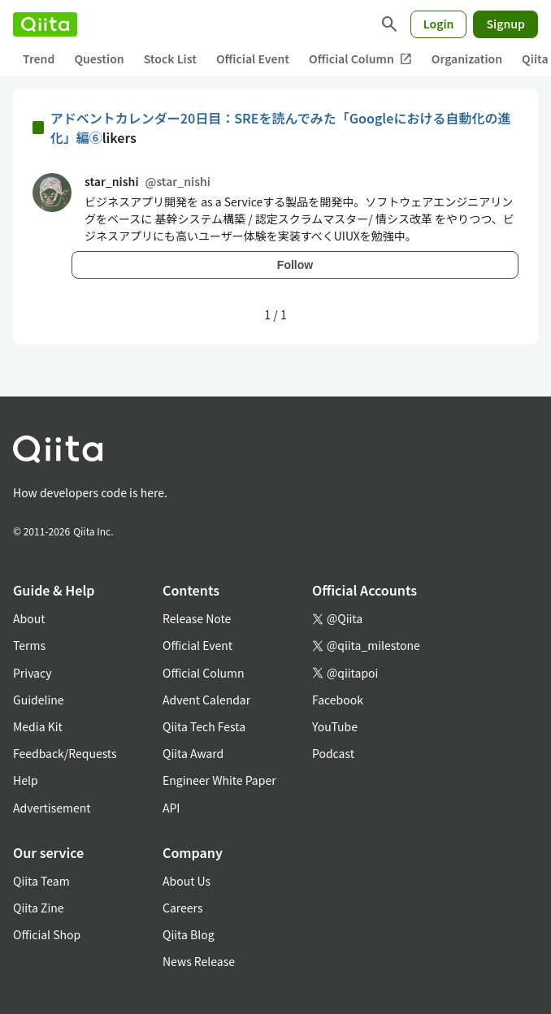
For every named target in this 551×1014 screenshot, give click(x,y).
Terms (29, 645)
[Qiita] (45, 24)
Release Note (197, 618)
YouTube (335, 726)
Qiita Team (41, 881)
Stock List (170, 58)
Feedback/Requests (65, 753)
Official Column (360, 58)
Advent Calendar (206, 699)
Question (99, 58)
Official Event (252, 58)
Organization (467, 58)
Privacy (32, 673)
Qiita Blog (189, 934)
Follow (295, 264)
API (171, 808)
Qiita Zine (38, 907)
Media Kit (38, 726)
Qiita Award (193, 753)
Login (438, 23)
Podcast (333, 753)
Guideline (38, 699)
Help (25, 780)
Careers (182, 907)
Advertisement (52, 808)
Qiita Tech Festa (204, 726)
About (29, 618)
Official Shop (46, 934)
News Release (199, 961)
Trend (38, 58)
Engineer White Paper (219, 780)
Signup (505, 23)
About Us (186, 881)
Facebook (337, 699)
